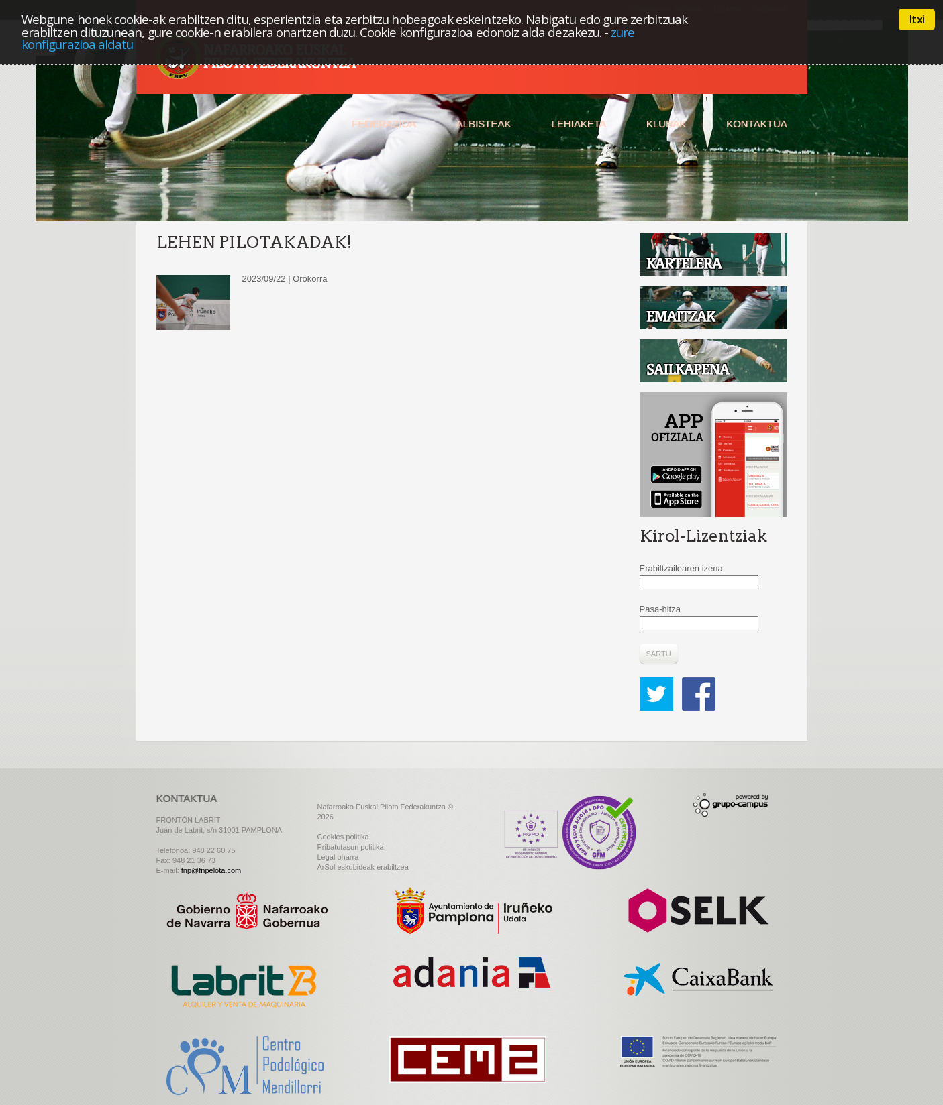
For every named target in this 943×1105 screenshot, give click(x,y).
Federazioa (384, 123)
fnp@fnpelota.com (211, 870)
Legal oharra (338, 857)
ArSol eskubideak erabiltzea (363, 867)
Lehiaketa (578, 123)
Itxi (916, 19)
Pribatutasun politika (350, 847)
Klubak (666, 123)
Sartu (658, 654)
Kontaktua (756, 123)
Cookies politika (343, 837)
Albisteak (483, 123)
